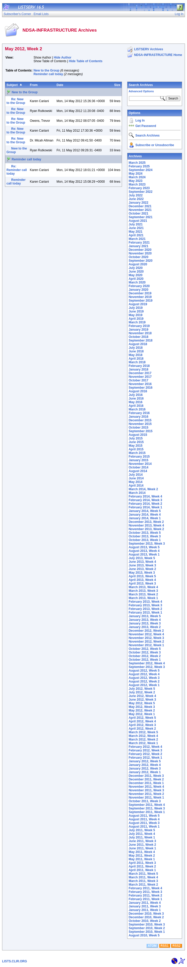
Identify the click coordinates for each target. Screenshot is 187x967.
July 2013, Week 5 (142, 558)
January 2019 (138, 329)
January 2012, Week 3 (145, 768)
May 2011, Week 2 (142, 855)
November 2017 (140, 377)
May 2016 (135, 402)
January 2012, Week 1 (145, 772)
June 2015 (136, 442)
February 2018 (139, 366)
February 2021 (139, 242)
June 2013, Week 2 (142, 569)
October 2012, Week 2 (145, 656)
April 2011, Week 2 (142, 866)
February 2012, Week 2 (145, 754)
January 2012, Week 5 (145, 761)
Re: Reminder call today (16, 170)
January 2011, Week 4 (145, 903)
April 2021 (136, 235)
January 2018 (138, 369)
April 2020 (136, 279)
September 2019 (141, 300)
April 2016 (136, 406)
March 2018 (137, 362)
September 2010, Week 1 (147, 932)
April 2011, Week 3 (142, 863)
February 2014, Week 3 (145, 500)
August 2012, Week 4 (144, 674)
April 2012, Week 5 (142, 718)
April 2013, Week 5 (142, 576)
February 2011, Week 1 (145, 899)
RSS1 (165, 946)
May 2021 (135, 231)
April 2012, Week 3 (142, 725)
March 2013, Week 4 (143, 587)
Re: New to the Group (15, 101)
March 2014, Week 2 (143, 489)
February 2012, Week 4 (145, 747)
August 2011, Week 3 (144, 823)
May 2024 (135, 173)
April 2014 (136, 485)
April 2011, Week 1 (142, 870)
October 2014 (138, 467)
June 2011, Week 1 (142, 848)
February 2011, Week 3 (145, 892)
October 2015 (138, 427)
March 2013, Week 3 (143, 591)
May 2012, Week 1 (142, 714)
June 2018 (136, 351)
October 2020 (138, 257)
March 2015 (137, 453)
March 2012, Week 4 (143, 736)
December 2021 (140, 206)
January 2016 (138, 416)
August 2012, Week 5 (144, 670)
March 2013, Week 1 (143, 598)
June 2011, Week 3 (142, 841)
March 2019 (137, 322)
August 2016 (138, 391)
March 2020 (137, 282)
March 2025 (137, 163)
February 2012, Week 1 (145, 757)
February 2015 (139, 456)
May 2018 (135, 355)
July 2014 (136, 475)
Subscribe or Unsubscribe (154, 145)
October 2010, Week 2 (145, 921)
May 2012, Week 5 (142, 703)
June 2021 (136, 228)
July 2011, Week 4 (142, 834)
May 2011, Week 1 (142, 859)
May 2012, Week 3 (142, 707)
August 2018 (138, 344)
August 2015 (138, 435)
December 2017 (140, 373)
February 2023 (139, 188)
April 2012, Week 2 (142, 728)
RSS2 (176, 946)
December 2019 (140, 293)
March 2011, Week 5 (143, 874)
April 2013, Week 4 (142, 580)
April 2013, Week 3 (142, 583)
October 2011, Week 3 (145, 801)
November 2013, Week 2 (146, 529)
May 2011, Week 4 (142, 852)
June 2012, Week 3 (142, 699)
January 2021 (138, 246)
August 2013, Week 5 (144, 547)
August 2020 (138, 264)
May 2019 (135, 315)
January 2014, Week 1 (145, 518)
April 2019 (136, 319)
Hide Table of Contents (86, 61)
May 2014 (135, 482)
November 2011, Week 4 (146, 786)
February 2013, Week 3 (145, 605)
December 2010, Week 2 (146, 917)
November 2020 (140, 253)
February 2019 (139, 326)
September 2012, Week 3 (147, 667)
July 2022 (136, 195)
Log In (140, 120)
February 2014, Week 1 (145, 507)
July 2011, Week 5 (142, 830)
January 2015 (138, 460)
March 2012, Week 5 (143, 732)
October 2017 (138, 380)
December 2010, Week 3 (146, 913)
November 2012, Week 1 (146, 645)
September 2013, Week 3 (147, 543)
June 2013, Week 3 (142, 565)
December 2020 (140, 250)
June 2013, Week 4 (142, 562)
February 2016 (139, 413)
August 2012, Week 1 (144, 685)
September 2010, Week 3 (147, 924)
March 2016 (137, 409)
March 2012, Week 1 (143, 743)
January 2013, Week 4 (145, 620)
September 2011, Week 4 (147, 805)
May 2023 (135, 181)
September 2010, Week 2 (147, 928)
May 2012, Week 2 (142, 710)
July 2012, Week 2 (142, 692)
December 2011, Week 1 (146, 783)
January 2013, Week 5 (145, 616)
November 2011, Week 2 (146, 794)
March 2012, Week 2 (143, 739)
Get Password (145, 126)
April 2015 (136, 449)
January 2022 (138, 202)
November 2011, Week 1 (146, 797)
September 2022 (141, 192)
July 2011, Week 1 (142, 837)
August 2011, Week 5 (144, 815)
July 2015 (136, 438)
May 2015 (135, 445)
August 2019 (138, 304)
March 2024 (137, 177)
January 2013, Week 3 (145, 623)
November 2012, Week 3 (146, 638)
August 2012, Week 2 (144, 681)
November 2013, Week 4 (146, 525)
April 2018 (136, 358)
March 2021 (137, 239)
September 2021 (141, 217)
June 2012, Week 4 (142, 696)
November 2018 (140, 333)
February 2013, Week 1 (145, 612)
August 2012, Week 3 (144, 678)
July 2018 (136, 348)
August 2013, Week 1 (144, 554)
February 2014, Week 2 (145, 504)
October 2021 (138, 213)
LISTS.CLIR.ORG (14, 961)
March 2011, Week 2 (143, 884)
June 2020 (136, 271)
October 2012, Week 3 (145, 652)
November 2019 (140, 297)
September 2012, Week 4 (147, 663)
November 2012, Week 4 (146, 634)
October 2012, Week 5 (145, 649)
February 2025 (139, 166)
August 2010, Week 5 (144, 935)
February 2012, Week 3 (145, 750)
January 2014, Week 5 (145, 511)
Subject (12, 85)
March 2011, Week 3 (143, 881)
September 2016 (141, 387)
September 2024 (141, 170)
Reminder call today (48, 74)
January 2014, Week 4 (145, 514)
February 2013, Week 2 (145, 609)
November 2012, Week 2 (146, 641)
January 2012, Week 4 (145, 765)
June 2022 (136, 199)
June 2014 (136, 478)
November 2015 (140, 424)
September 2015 (141, 431)
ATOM (152, 946)
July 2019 (136, 308)
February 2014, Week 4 (145, 496)
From (34, 85)
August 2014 (138, 471)
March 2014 (137, 493)
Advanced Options (141, 91)
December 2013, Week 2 (146, 522)
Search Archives (141, 85)
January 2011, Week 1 (145, 910)
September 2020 (141, 260)
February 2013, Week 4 (145, 601)
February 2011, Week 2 (145, 895)
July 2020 (136, 268)
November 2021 (140, 210)
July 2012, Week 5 (142, 689)
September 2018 (141, 340)
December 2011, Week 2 (146, 779)
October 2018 (138, 337)
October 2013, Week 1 (145, 540)
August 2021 (138, 221)
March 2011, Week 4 (143, 877)
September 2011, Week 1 (147, 812)
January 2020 (138, 289)
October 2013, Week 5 (145, 533)
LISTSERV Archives (148, 49)
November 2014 (140, 464)
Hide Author (62, 57)
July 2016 (136, 395)
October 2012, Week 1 (145, 660)
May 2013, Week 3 (142, 572)
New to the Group (46, 70)
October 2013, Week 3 (145, 536)
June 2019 (136, 311)
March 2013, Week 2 (143, 594)
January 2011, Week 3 (145, 906)
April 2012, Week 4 (142, 721)
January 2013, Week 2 (145, 627)
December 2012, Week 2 (146, 630)
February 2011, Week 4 (145, 888)
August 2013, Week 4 (144, 551)
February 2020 (139, 286)
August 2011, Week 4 (144, 819)
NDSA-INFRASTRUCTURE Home (158, 55)
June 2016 (136, 398)
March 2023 (137, 184)
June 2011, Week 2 (142, 845)
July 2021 (136, 224)
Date (59, 85)
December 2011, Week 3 (146, 776)
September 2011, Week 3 (147, 808)
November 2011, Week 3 (146, 790)
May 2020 (135, 275)
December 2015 (140, 420)
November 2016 (140, 384)
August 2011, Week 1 (144, 826)
